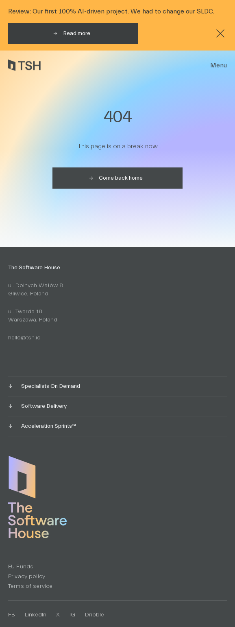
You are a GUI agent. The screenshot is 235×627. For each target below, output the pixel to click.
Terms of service (30, 586)
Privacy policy (26, 576)
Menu (218, 65)
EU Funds (20, 566)
